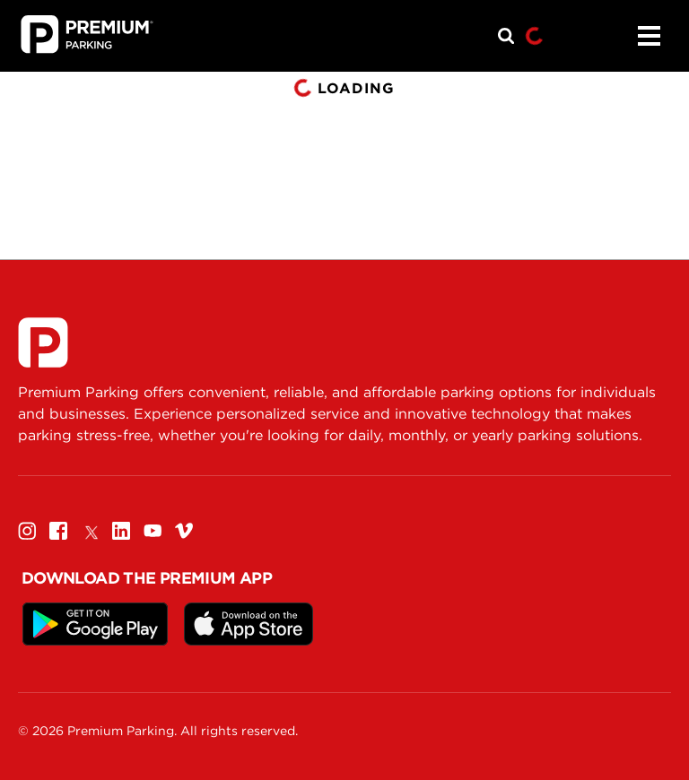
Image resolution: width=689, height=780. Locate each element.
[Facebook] (58, 530)
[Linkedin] (121, 530)
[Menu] (648, 35)
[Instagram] (27, 530)
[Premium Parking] (43, 342)
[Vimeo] (184, 530)
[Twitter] (90, 530)
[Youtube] (152, 530)
